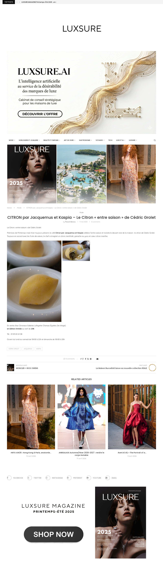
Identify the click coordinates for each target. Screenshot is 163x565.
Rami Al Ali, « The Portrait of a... (132, 452)
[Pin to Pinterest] (90, 359)
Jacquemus (28, 349)
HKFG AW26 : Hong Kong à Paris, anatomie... (31, 452)
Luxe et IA (120, 140)
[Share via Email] (97, 359)
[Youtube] (94, 478)
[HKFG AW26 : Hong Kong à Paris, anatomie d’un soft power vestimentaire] (131, 174)
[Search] (154, 140)
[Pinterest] (75, 478)
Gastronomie (84, 140)
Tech (110, 140)
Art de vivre (69, 140)
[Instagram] (54, 478)
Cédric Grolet (14, 349)
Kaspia (38, 349)
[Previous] (17, 2)
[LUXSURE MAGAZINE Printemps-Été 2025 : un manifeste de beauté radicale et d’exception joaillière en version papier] (31, 174)
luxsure (132, 140)
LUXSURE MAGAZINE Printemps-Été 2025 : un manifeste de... (45, 2)
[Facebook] (15, 478)
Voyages (99, 140)
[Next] (19, 2)
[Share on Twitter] (88, 359)
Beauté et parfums (51, 140)
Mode (11, 140)
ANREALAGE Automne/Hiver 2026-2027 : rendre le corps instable (81, 454)
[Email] (111, 478)
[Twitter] (35, 478)
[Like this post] (83, 359)
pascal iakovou (70, 222)
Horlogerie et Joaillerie (28, 140)
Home (9, 208)
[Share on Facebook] (85, 359)
